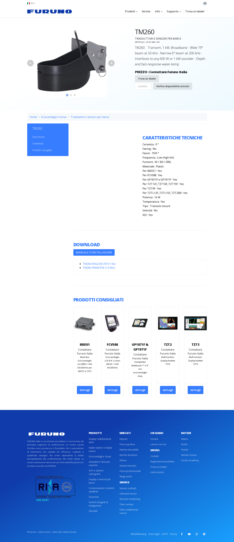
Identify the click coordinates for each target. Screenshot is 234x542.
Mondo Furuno (189, 455)
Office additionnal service (129, 511)
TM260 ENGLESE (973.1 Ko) (99, 264)
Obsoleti (93, 510)
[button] (30, 3)
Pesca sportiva (127, 444)
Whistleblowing (138, 534)
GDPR (164, 534)
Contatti (154, 456)
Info (158, 11)
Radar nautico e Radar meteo (100, 449)
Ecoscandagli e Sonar (54, 117)
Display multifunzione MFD (100, 440)
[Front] (49, 11)
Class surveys (127, 504)
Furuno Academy (190, 460)
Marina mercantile (129, 449)
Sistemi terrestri (128, 465)
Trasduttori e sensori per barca (90, 117)
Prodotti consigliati (42, 150)
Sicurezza (94, 496)
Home (33, 117)
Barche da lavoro (128, 455)
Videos (184, 438)
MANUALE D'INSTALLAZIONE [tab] (94, 252)
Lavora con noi (158, 444)
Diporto (124, 438)
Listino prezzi (157, 472)
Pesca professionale (130, 471)
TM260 (37, 128)
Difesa (123, 460)
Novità (184, 449)
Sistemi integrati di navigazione (98, 504)
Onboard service (128, 493)
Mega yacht (126, 476)
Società (154, 438)
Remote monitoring (130, 498)
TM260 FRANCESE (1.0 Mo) (99, 267)
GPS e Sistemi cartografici (96, 472)
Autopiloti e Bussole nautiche (99, 463)
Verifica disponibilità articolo (172, 86)
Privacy (173, 534)
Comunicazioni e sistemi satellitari (101, 490)
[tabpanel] (71, 61)
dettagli (85, 390)
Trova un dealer (195, 11)
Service (146, 11)
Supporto (174, 11)
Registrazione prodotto (162, 461)
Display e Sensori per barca (100, 481)
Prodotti (131, 11)
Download (37, 143)
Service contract (128, 488)
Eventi (184, 444)
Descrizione (38, 136)
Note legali (154, 534)
